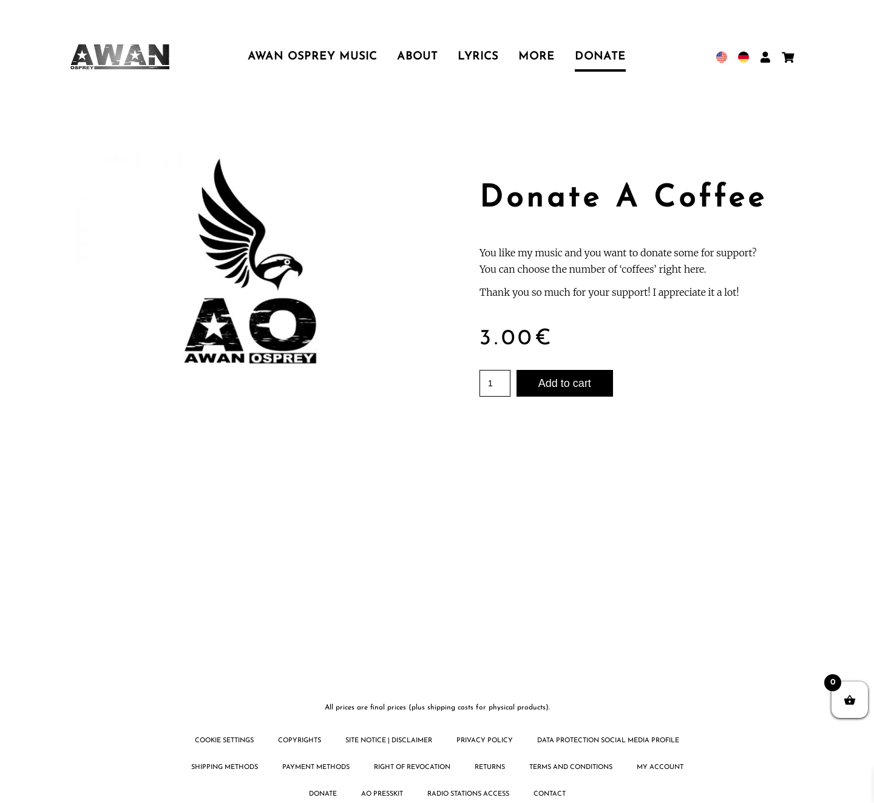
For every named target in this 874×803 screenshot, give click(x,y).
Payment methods (316, 767)
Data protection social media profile (608, 740)
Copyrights (299, 740)
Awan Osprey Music (312, 57)
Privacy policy (484, 740)
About (417, 57)
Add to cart (564, 383)
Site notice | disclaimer (388, 740)
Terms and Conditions (570, 767)
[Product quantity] (494, 383)
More (536, 57)
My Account (660, 767)
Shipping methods (224, 767)
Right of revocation (412, 767)
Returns (490, 767)
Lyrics (478, 57)
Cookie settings (224, 740)
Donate (600, 57)
